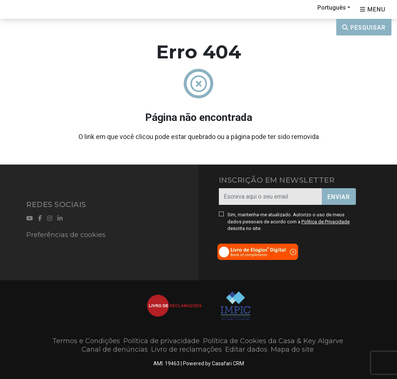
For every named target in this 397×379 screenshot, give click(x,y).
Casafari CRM (228, 363)
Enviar (338, 196)
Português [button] (331, 7)
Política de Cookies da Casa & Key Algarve (273, 341)
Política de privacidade (161, 341)
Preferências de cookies (66, 235)
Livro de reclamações (186, 349)
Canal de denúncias (114, 349)
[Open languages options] (372, 9)
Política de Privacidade (325, 221)
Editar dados (246, 349)
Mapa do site (292, 349)
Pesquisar (364, 27)
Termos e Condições (86, 341)
